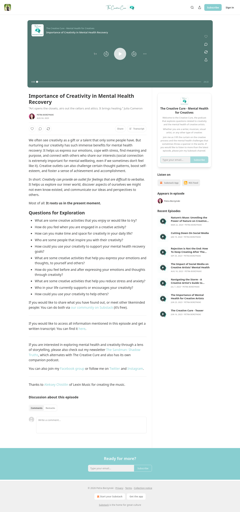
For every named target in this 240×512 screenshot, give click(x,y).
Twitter (115, 368)
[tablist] (43, 408)
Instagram (135, 368)
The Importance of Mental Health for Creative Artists (187, 296)
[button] (95, 54)
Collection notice (143, 488)
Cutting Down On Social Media (190, 233)
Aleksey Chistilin (56, 384)
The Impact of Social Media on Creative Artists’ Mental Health (190, 265)
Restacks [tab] (50, 407)
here (82, 329)
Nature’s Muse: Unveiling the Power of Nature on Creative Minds (189, 219)
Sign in (230, 7)
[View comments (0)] (206, 44)
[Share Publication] (199, 7)
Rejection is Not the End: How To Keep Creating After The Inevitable (189, 250)
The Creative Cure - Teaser (187, 310)
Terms (128, 488)
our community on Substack (92, 307)
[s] (163, 221)
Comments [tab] (36, 407)
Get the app (136, 496)
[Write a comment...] (91, 425)
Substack (104, 504)
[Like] (32, 128)
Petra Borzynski (45, 114)
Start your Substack (109, 496)
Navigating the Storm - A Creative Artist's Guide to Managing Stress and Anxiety (189, 281)
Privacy (119, 488)
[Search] (192, 7)
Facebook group (71, 368)
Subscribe (213, 7)
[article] (184, 221)
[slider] (119, 81)
